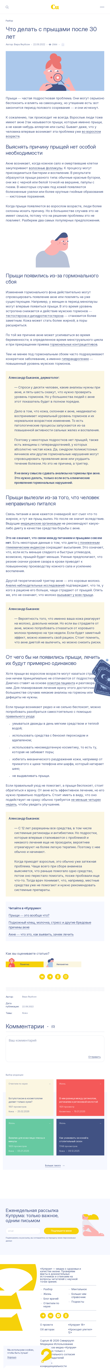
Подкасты (77, 1299)
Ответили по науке (18, 1081)
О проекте (46, 1322)
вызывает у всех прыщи (75, 595)
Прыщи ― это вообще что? (29, 915)
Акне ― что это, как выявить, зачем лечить (41, 934)
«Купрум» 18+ (76, 1322)
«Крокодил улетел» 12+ (80, 1328)
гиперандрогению (75, 359)
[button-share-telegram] (50, 977)
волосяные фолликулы (45, 168)
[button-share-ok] (58, 977)
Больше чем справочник (78, 1293)
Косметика (65, 1109)
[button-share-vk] (42, 977)
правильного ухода (20, 716)
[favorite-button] (63, 45)
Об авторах (47, 1326)
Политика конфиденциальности (53, 1362)
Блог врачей (50, 1295)
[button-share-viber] (66, 977)
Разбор (47, 1286)
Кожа (25, 1013)
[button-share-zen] (58, 1313)
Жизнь (62, 1081)
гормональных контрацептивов (73, 344)
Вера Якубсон (22, 44)
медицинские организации (41, 523)
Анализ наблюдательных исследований (35, 585)
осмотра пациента (61, 683)
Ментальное (79, 1286)
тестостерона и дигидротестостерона (34, 316)
